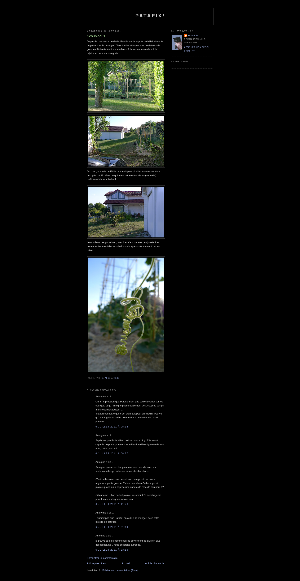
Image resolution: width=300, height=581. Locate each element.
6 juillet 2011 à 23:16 (111, 549)
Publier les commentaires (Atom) (120, 570)
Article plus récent (97, 563)
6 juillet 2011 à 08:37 (111, 453)
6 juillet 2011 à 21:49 (111, 527)
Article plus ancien (155, 563)
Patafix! (150, 16)
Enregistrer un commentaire (102, 558)
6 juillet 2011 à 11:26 (111, 504)
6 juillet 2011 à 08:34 (111, 426)
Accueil (126, 563)
